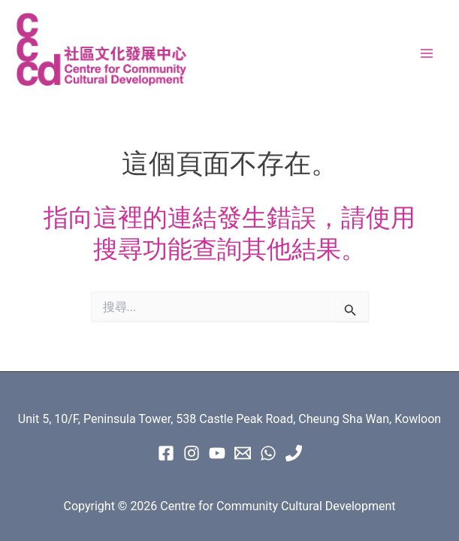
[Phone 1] (293, 453)
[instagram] (191, 453)
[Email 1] (242, 453)
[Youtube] (217, 453)
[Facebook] (166, 453)
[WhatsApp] (268, 453)
